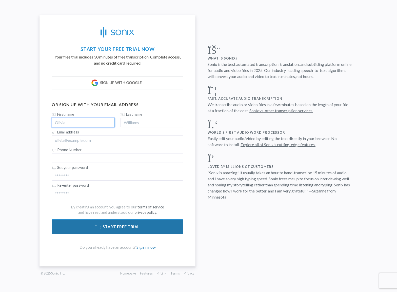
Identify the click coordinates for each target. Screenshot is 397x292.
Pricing (161, 273)
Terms (175, 273)
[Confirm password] (117, 193)
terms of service (150, 207)
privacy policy (145, 212)
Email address (65, 132)
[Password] (117, 176)
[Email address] (117, 140)
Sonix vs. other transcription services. (281, 110)
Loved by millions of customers (241, 167)
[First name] (83, 122)
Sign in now (146, 247)
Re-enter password (70, 185)
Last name (131, 114)
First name (63, 114)
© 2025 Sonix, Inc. (53, 273)
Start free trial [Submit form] (117, 226)
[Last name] (152, 122)
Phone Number (67, 150)
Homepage (128, 273)
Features (146, 273)
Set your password (70, 167)
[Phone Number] (117, 158)
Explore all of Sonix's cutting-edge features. (278, 144)
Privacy (189, 273)
